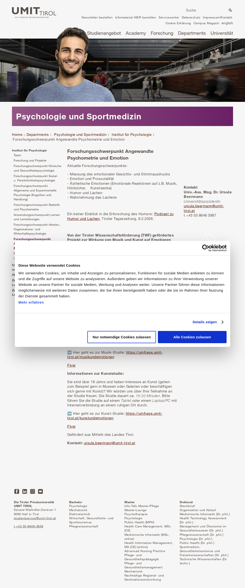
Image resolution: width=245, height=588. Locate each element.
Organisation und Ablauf (198, 510)
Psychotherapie (136, 514)
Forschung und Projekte (30, 160)
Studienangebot (104, 33)
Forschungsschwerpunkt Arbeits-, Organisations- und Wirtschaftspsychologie (37, 229)
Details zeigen (205, 322)
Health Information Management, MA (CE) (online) (148, 545)
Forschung (162, 33)
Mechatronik (78, 510)
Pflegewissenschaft (83, 526)
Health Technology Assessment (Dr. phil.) (203, 520)
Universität (222, 33)
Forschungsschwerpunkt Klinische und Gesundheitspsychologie (37, 168)
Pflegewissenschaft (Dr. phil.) (201, 534)
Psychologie (78, 506)
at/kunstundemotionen (94, 418)
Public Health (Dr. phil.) (197, 543)
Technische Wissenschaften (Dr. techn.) (204, 561)
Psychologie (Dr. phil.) (196, 539)
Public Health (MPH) (139, 522)
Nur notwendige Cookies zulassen (122, 337)
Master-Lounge (135, 510)
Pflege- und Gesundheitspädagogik (141, 557)
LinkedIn (24, 491)
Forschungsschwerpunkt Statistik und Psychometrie (37, 207)
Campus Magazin (206, 23)
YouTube (40, 491)
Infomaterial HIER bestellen (135, 17)
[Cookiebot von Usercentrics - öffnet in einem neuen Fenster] (206, 248)
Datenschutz (191, 17)
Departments (192, 33)
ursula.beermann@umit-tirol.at (109, 443)
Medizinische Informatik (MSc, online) (147, 537)
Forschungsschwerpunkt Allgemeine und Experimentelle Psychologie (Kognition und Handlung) (35, 192)
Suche (230, 10)
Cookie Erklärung (178, 23)
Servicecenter (169, 17)
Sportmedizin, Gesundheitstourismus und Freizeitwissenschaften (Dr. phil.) (204, 551)
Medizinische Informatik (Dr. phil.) (205, 514)
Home (17, 134)
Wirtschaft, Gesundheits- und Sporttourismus (91, 520)
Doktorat (186, 502)
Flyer (71, 365)
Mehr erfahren (31, 302)
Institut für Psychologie (131, 134)
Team (17, 155)
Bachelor (75, 502)
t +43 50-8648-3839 (28, 526)
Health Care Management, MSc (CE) (147, 528)
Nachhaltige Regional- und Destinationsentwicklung (144, 577)
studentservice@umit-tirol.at (35, 518)
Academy (136, 33)
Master (129, 502)
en (227, 23)
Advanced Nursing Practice (144, 551)
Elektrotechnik (79, 514)
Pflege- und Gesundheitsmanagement (143, 565)
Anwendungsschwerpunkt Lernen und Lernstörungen (37, 217)
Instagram (32, 491)
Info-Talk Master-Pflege (141, 506)
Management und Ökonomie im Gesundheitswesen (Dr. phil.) (203, 528)
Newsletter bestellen (97, 17)
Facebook (16, 491)
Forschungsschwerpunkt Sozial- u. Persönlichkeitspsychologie (36, 178)
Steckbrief (187, 506)
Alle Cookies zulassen (192, 337)
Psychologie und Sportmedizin (80, 134)
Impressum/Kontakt (217, 17)
